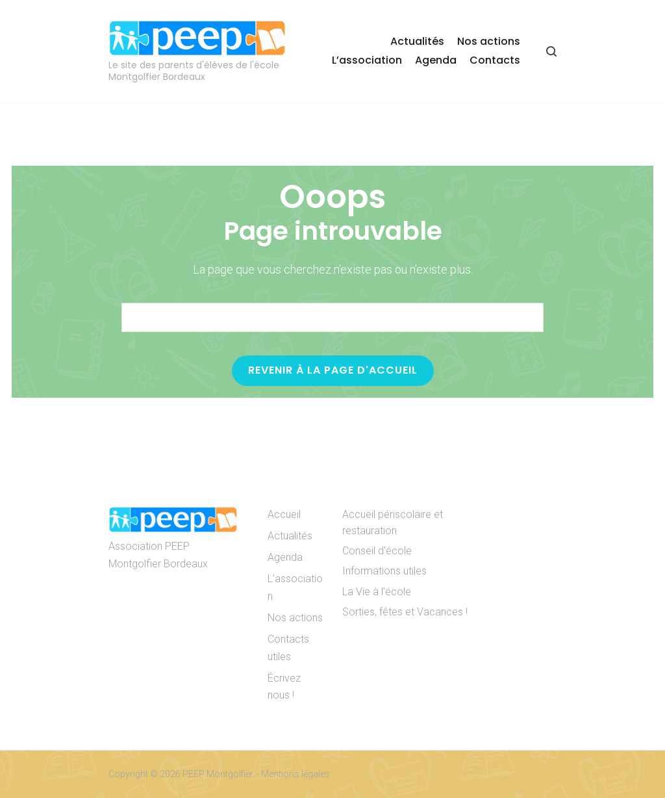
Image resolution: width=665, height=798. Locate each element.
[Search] (513, 317)
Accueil (284, 514)
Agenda (436, 60)
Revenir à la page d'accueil (333, 370)
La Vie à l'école (376, 592)
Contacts (495, 60)
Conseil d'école (377, 551)
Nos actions (488, 41)
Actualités (417, 41)
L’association (367, 60)
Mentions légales (295, 774)
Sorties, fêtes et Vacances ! (405, 612)
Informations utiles (384, 571)
